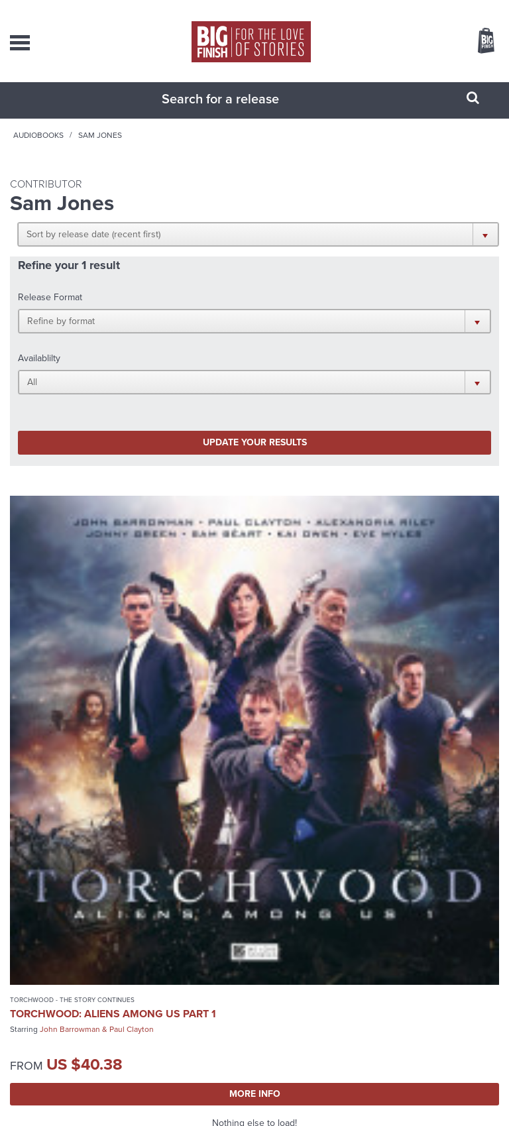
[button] (386, 247)
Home (83, 148)
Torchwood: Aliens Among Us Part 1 (113, 683)
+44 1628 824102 (275, 923)
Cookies (247, 1099)
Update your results (134, 365)
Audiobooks (134, 148)
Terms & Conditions (295, 1099)
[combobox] (237, 112)
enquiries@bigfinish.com (265, 962)
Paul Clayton (131, 698)
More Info (128, 763)
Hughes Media (272, 1114)
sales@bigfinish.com (265, 934)
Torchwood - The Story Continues (72, 669)
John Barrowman (70, 698)
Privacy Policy (208, 1099)
